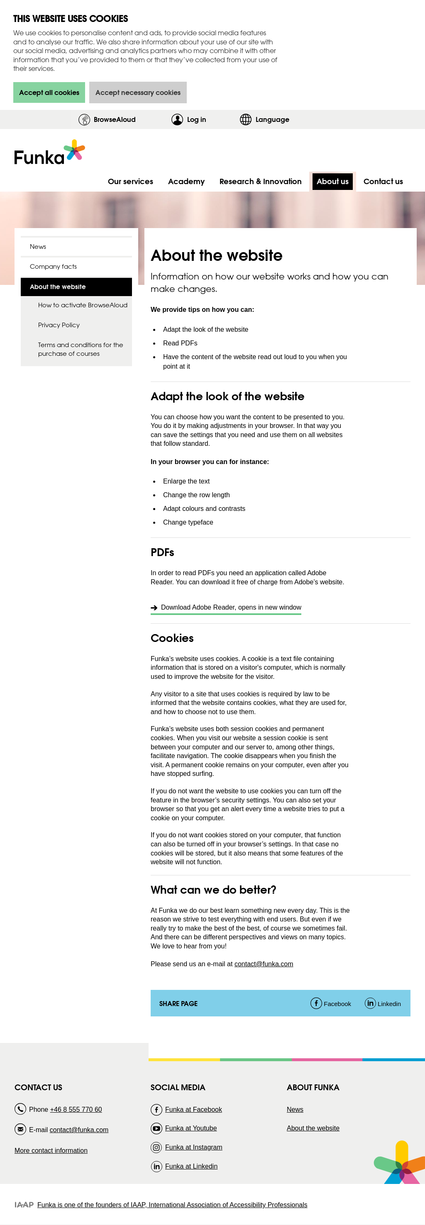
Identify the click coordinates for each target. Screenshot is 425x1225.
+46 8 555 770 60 (76, 1109)
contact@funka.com (263, 963)
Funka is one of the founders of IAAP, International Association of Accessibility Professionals (172, 1204)
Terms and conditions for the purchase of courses (80, 349)
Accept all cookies (49, 92)
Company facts (53, 266)
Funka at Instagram (193, 1147)
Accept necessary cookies (138, 92)
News (38, 246)
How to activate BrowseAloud (82, 305)
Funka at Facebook (193, 1109)
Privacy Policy (59, 325)
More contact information (51, 1150)
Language (272, 119)
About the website (313, 1128)
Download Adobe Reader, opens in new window (231, 607)
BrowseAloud (115, 119)
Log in (211, 119)
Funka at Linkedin (191, 1166)
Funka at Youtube (191, 1128)
